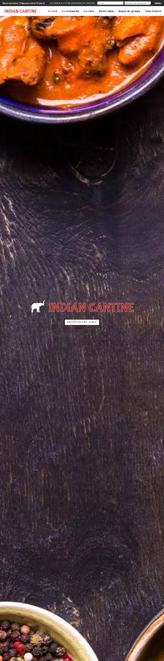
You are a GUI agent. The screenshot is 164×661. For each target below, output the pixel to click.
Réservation (106, 11)
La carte (89, 11)
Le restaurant (70, 11)
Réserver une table (82, 322)
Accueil (52, 11)
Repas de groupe (129, 11)
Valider (157, 3)
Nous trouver (153, 11)
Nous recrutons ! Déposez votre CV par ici (24, 3)
